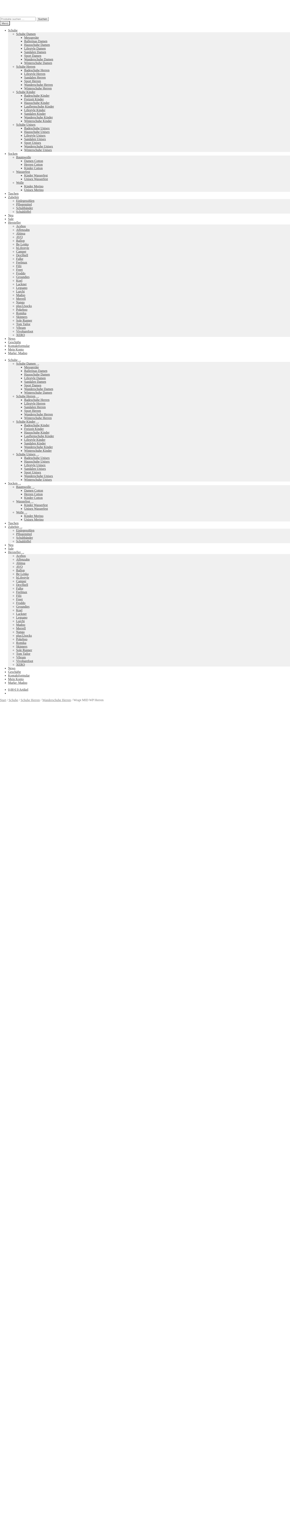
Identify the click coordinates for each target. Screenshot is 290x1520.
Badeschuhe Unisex (37, 128)
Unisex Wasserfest (36, 179)
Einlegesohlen (25, 200)
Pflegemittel (24, 204)
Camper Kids (181, 1370)
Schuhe (13, 30)
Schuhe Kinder (25, 92)
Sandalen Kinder (35, 113)
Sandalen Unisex (35, 139)
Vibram (21, 327)
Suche (12, 1426)
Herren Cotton (33, 164)
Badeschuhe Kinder (37, 95)
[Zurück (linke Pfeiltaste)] (1, 1519)
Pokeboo (21, 309)
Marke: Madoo (17, 353)
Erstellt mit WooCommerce (45, 1416)
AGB (11, 1402)
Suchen (42, 19)
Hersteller (14, 222)
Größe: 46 (261, 851)
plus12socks (24, 306)
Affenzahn (23, 230)
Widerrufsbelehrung (21, 1398)
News (11, 338)
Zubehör (13, 197)
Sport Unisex (32, 142)
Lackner (21, 284)
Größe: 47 (276, 851)
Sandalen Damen (35, 52)
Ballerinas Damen (35, 41)
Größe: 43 (217, 851)
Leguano (21, 288)
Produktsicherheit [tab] (19, 869)
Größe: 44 (232, 851)
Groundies (23, 277)
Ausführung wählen (13, 1511)
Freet (19, 269)
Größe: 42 (203, 851)
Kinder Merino (34, 186)
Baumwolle (23, 157)
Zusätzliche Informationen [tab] (25, 865)
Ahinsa (20, 233)
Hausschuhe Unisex (37, 132)
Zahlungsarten (17, 1391)
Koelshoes (123, 1384)
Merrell (21, 298)
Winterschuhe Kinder (38, 121)
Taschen (13, 193)
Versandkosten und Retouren (26, 1394)
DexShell (22, 255)
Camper (21, 251)
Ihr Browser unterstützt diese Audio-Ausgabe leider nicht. (30, 967)
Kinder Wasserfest (36, 175)
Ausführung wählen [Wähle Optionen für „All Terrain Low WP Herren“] (21, 1239)
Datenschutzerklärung (14, 1416)
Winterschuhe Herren (38, 88)
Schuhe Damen (26, 34)
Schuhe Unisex (25, 124)
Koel (19, 280)
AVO (19, 237)
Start (3, 700)
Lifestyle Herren (34, 74)
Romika (21, 313)
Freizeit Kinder (34, 99)
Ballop (20, 240)
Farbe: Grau (119, 851)
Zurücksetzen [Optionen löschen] (44, 836)
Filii (19, 266)
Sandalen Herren (35, 77)
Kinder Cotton (33, 168)
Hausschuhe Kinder (37, 103)
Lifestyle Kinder (34, 110)
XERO (20, 335)
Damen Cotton (33, 161)
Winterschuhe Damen (38, 63)
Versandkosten (32, 796)
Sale (11, 219)
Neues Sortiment (11, 1350)
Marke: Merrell (10, 855)
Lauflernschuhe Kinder (39, 106)
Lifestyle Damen (35, 48)
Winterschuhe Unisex (38, 150)
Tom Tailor (23, 324)
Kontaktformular (19, 346)
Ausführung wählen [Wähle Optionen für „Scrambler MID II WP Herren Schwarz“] (21, 1135)
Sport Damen (32, 55)
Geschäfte (14, 342)
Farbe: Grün (136, 851)
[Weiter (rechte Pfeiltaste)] (5, 1519)
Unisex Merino (34, 190)
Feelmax (21, 262)
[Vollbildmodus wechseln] (5, 1515)
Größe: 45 (246, 851)
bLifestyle (22, 248)
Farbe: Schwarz (156, 851)
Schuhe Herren (25, 66)
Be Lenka (22, 244)
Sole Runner (24, 320)
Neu (10, 215)
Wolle (20, 182)
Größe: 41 (188, 851)
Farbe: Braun (101, 851)
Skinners (21, 317)
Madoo (20, 295)
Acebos (21, 226)
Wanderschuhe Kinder (38, 117)
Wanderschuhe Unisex (38, 146)
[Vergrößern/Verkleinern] (1, 1515)
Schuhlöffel (23, 211)
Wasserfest (23, 171)
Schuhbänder (24, 208)
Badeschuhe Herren (37, 70)
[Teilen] (9, 1515)
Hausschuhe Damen (37, 45)
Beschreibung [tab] (17, 862)
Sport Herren (32, 81)
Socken (13, 153)
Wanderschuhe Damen (38, 59)
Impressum (15, 1405)
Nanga (20, 302)
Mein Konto (16, 349)
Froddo (20, 273)
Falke (19, 259)
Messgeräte (31, 37)
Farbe (4, 836)
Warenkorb (16, 1434)
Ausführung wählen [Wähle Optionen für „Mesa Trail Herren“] (21, 1343)
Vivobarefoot (24, 331)
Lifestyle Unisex (35, 135)
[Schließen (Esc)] (13, 1515)
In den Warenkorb (12, 844)
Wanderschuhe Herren (38, 84)
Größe (4, 831)
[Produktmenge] (18, 840)
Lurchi (20, 291)
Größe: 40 (174, 851)
